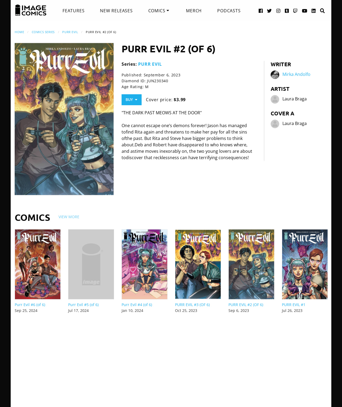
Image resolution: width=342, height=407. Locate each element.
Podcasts (228, 11)
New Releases (116, 11)
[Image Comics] (31, 10)
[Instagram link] (278, 10)
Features (73, 11)
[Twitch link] (295, 10)
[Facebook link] (261, 10)
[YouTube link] (305, 10)
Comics (156, 11)
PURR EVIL (70, 32)
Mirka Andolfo (296, 74)
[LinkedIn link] (314, 10)
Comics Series (43, 32)
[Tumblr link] (287, 10)
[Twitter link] (269, 10)
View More (69, 216)
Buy (131, 99)
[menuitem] (73, 10)
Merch (194, 11)
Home (19, 32)
